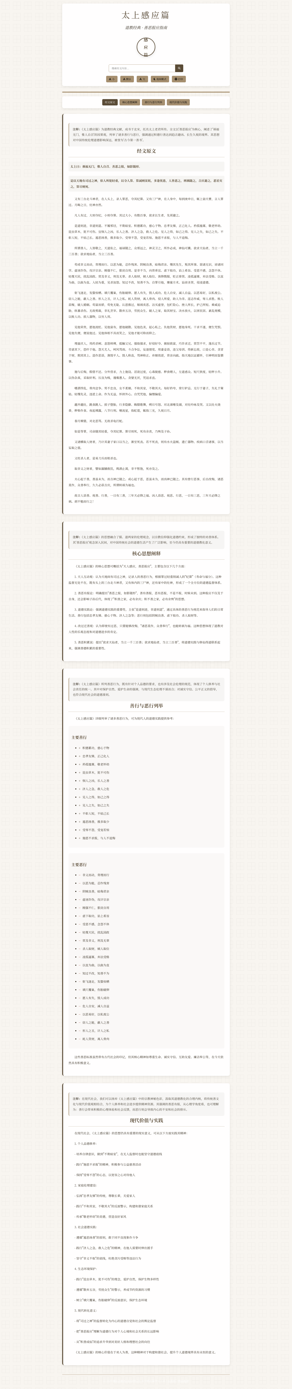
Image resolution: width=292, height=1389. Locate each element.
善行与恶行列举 (153, 102)
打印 (179, 79)
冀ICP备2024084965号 (127, 1383)
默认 (127, 79)
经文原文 (110, 102)
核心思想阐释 (129, 102)
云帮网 (172, 1383)
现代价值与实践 (178, 102)
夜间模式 (160, 79)
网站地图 (183, 1383)
